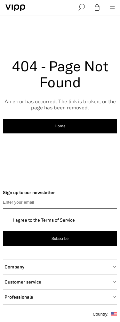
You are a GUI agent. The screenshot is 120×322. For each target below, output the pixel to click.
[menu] (112, 7)
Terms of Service (58, 220)
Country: (105, 314)
